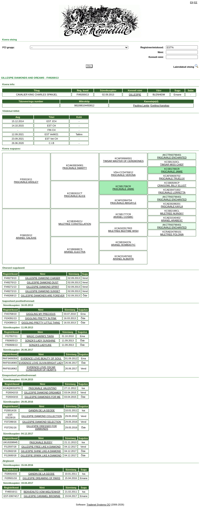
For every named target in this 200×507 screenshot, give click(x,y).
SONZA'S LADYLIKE (40, 345)
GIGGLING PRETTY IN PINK (40, 318)
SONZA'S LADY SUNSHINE (40, 340)
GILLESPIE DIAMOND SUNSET (42, 291)
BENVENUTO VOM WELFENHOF (42, 491)
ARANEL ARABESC (172, 220)
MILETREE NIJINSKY (172, 213)
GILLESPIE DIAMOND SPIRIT (42, 287)
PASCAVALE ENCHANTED (171, 157)
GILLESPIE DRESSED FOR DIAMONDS (41, 427)
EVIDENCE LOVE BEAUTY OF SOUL (41, 358)
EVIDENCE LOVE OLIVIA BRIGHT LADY (41, 363)
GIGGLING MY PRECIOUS (40, 314)
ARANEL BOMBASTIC (123, 245)
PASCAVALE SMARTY (75, 168)
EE (195, 2)
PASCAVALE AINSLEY (26, 182)
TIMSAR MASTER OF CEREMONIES (123, 161)
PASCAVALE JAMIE (172, 171)
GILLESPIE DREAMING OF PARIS (41, 478)
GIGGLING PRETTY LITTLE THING (40, 322)
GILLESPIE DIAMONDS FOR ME (43, 397)
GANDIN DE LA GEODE (41, 410)
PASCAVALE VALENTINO (43, 388)
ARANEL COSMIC (123, 217)
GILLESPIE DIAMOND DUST (42, 282)
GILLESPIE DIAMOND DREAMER (42, 392)
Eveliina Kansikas (159, 105)
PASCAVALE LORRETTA (171, 192)
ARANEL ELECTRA (74, 252)
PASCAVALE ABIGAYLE (123, 203)
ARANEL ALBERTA (123, 259)
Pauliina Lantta (141, 105)
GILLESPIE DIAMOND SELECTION (41, 421)
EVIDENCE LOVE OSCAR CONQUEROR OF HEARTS (41, 368)
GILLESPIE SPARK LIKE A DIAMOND (41, 455)
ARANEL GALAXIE (26, 238)
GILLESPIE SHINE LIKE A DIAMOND (41, 451)
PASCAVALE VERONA (123, 175)
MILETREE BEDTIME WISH (123, 231)
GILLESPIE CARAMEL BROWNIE (42, 496)
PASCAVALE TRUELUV (172, 178)
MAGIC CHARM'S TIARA (40, 336)
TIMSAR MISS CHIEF (172, 164)
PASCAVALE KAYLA (172, 206)
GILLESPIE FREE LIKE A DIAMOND (41, 446)
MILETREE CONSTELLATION (74, 224)
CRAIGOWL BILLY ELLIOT (171, 185)
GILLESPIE (135, 94)
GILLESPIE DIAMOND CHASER (42, 278)
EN (191, 2)
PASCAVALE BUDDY (41, 442)
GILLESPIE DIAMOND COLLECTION (41, 416)
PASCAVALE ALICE (74, 196)
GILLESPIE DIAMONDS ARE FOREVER (42, 295)
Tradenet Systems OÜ (98, 504)
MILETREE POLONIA (172, 234)
